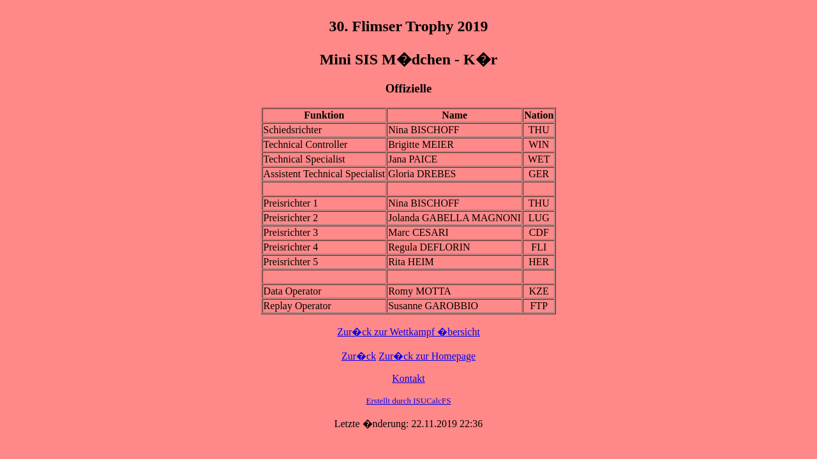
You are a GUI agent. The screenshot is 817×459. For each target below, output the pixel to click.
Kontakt (408, 378)
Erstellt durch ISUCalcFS (408, 400)
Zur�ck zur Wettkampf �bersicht (408, 331)
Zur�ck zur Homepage (427, 356)
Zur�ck (358, 356)
